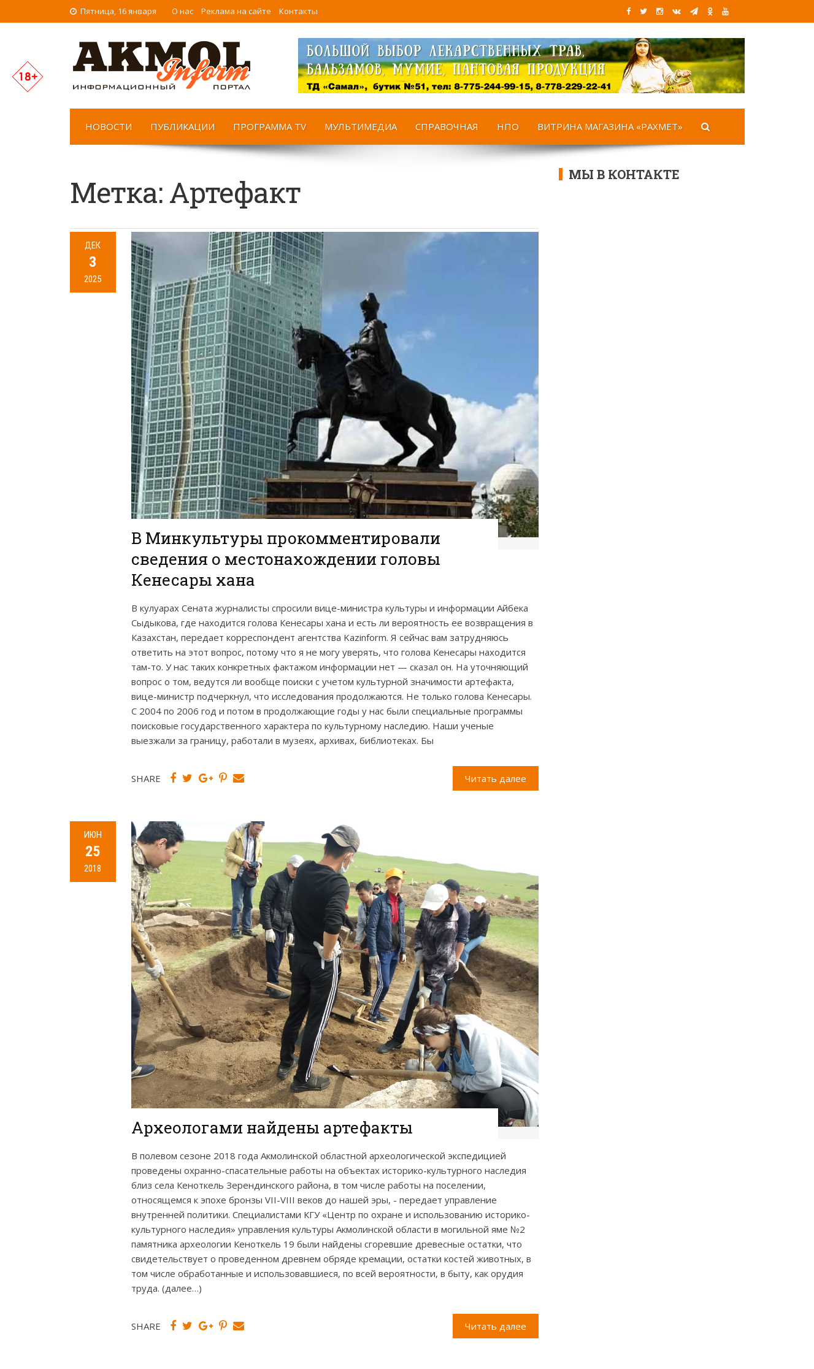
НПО (508, 126)
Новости (108, 126)
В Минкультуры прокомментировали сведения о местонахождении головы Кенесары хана (285, 558)
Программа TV (269, 126)
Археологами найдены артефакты (272, 1127)
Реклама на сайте (236, 11)
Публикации (182, 126)
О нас (182, 11)
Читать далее (495, 778)
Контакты (298, 11)
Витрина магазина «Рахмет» (610, 126)
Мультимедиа (360, 126)
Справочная (446, 126)
